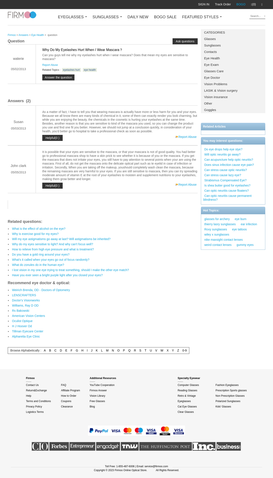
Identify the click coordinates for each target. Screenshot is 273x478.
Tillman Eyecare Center (27, 331)
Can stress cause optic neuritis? (225, 170)
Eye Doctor (212, 77)
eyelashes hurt (71, 69)
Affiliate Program (70, 390)
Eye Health (212, 58)
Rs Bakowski (20, 310)
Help (28, 395)
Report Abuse (50, 64)
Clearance (67, 406)
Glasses (210, 39)
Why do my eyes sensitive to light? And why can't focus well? (52, 244)
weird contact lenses (218, 245)
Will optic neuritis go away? (222, 154)
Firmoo (12, 35)
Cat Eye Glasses (187, 406)
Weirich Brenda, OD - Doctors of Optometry (41, 290)
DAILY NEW (137, 17)
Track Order (223, 4)
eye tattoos (239, 229)
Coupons (66, 401)
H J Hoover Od (22, 326)
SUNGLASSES (107, 17)
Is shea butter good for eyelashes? (227, 185)
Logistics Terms (35, 411)
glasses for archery (217, 219)
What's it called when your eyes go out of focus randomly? (50, 259)
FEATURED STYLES (202, 17)
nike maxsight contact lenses (223, 239)
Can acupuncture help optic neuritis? (228, 159)
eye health (90, 69)
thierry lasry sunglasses (220, 224)
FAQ (63, 385)
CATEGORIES (214, 32)
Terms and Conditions (38, 401)
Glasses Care (214, 71)
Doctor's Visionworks (26, 300)
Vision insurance (216, 97)
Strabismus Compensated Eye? (225, 180)
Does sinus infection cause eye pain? (229, 165)
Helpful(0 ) (52, 138)
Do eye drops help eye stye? (223, 149)
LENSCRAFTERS (24, 295)
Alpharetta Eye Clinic (26, 336)
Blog (92, 406)
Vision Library (97, 395)
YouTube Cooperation (102, 385)
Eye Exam (211, 64)
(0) (253, 4)
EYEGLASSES (72, 17)
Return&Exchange (36, 390)
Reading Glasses (187, 390)
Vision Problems (215, 84)
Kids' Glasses (223, 406)
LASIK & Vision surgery (221, 90)
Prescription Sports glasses (231, 390)
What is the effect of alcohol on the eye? (38, 228)
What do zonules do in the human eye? (38, 265)
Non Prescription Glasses (229, 395)
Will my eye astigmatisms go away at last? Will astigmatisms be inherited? (61, 239)
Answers (23, 35)
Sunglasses (212, 45)
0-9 (184, 350)
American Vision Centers (28, 316)
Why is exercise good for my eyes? (35, 234)
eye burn (240, 219)
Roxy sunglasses (215, 229)
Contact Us (32, 385)
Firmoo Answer (98, 390)
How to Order (68, 395)
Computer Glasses (188, 385)
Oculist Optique (22, 321)
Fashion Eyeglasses (226, 385)
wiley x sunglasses (216, 234)
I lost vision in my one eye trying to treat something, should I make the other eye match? (70, 270)
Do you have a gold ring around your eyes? (41, 254)
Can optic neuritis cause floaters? (226, 190)
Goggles (210, 110)
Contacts (210, 52)
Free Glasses (97, 401)
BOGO (241, 4)
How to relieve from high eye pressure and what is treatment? (53, 249)
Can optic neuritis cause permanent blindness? (227, 197)
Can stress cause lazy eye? (222, 175)
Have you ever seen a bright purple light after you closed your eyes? (57, 275)
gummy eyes (245, 245)
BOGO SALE (165, 17)
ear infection (249, 224)
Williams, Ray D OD (25, 305)
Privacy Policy (34, 406)
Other (208, 103)
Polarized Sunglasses (227, 401)
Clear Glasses (186, 411)
